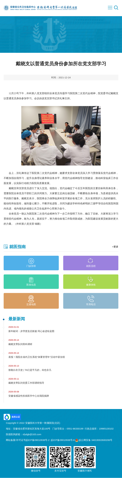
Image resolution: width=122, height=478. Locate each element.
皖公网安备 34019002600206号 (93, 440)
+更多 (115, 246)
